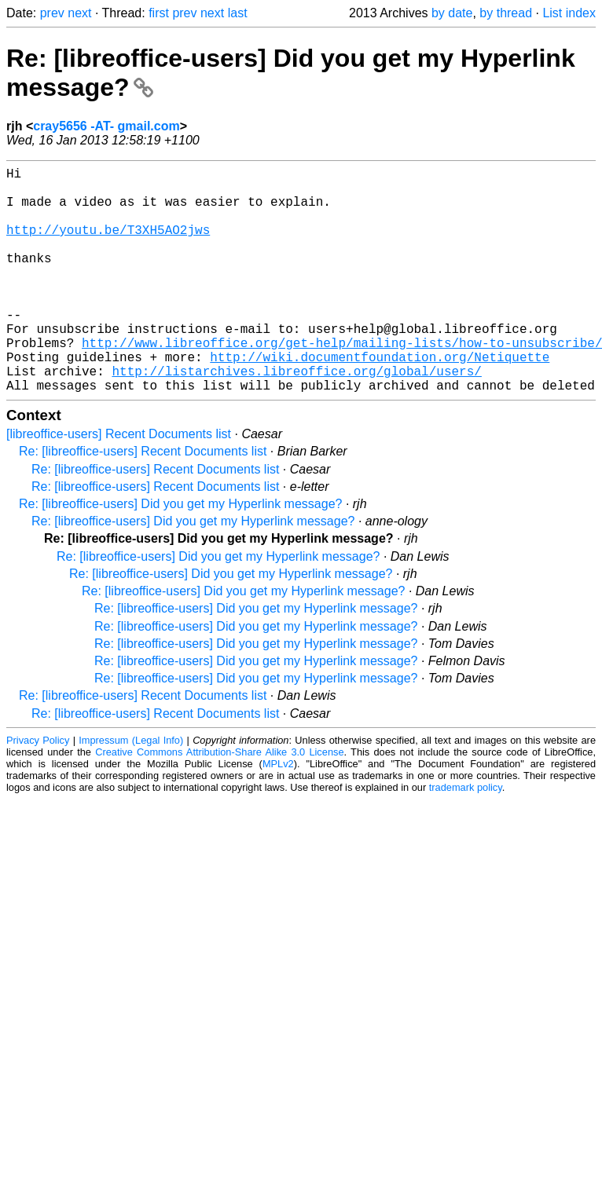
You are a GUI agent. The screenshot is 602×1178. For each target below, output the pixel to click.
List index (569, 13)
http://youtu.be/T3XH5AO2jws (108, 245)
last (238, 13)
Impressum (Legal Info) (131, 790)
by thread (505, 13)
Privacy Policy (37, 790)
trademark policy (465, 837)
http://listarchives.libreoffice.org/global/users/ (296, 417)
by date (451, 13)
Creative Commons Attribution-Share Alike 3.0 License (219, 802)
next (79, 13)
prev (52, 13)
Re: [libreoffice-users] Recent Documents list (142, 501)
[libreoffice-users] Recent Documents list (118, 484)
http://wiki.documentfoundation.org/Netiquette (379, 400)
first (159, 13)
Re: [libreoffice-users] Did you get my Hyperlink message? (180, 554)
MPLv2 (278, 814)
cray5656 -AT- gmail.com (106, 126)
